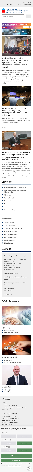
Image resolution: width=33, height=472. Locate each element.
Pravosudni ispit (9, 198)
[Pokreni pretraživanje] (22, 16)
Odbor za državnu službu (8, 420)
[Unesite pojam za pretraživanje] (9, 16)
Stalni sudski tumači (10, 237)
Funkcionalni (5, 440)
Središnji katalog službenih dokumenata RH (14, 408)
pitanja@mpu (11, 273)
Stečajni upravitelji (9, 240)
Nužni (3, 433)
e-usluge (6, 207)
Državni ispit (7, 195)
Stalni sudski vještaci (10, 234)
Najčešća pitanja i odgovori (11, 332)
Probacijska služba (9, 225)
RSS (24, 2)
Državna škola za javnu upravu (10, 418)
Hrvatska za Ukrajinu (10, 210)
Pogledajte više (8, 294)
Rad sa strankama (9, 330)
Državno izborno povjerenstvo (10, 422)
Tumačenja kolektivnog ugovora (12, 362)
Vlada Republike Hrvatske (9, 416)
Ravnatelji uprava (8, 392)
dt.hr (16, 273)
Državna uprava (8, 360)
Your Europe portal (7, 424)
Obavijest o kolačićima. (14, 465)
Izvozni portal (5, 409)
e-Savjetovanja (6, 404)
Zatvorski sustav (9, 222)
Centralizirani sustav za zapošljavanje (15, 187)
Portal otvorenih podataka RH (10, 406)
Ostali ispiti (7, 201)
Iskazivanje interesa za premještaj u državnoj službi (15, 191)
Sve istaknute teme (7, 218)
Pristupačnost (27, 4)
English (19, 4)
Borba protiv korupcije (10, 231)
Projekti (6, 204)
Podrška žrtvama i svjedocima (13, 228)
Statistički (5, 447)
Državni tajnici (7, 390)
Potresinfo (4, 426)
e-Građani (4, 402)
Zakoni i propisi (8, 243)
